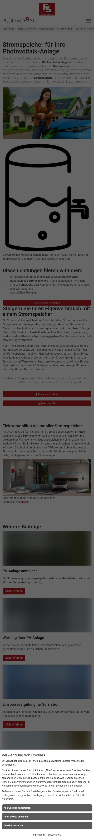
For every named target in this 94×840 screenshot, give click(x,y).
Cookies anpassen (13, 825)
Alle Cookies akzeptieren (17, 807)
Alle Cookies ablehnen (16, 816)
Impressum (38, 834)
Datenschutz (55, 834)
